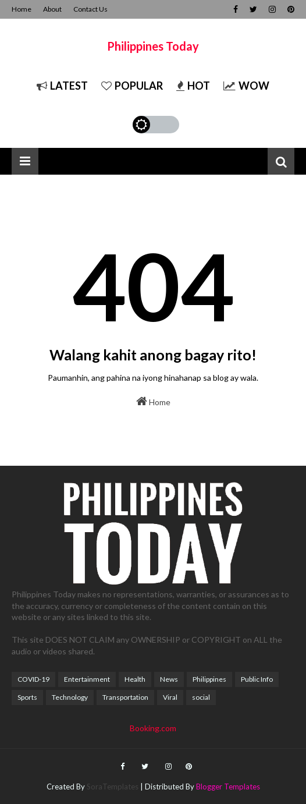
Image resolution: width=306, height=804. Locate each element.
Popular (132, 85)
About (52, 9)
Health (134, 679)
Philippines (209, 679)
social (201, 697)
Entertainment (87, 679)
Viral (170, 697)
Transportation (125, 697)
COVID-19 (33, 679)
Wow (246, 85)
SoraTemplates (112, 786)
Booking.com (153, 728)
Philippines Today (153, 46)
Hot (193, 85)
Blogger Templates (228, 786)
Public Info (257, 679)
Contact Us (90, 9)
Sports (27, 697)
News (169, 679)
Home (21, 9)
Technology (70, 697)
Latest (62, 85)
